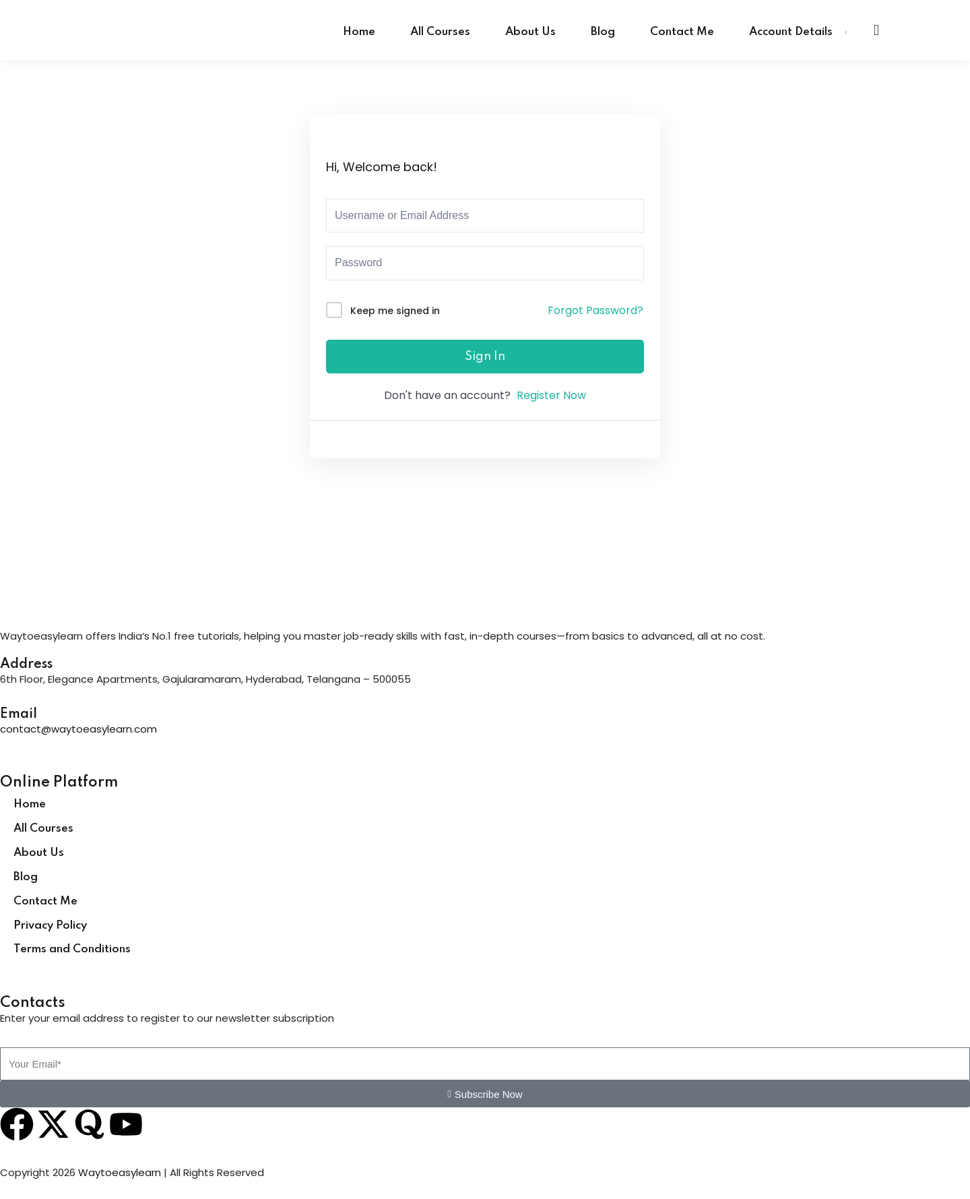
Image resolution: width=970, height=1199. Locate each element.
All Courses (440, 32)
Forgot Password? (595, 310)
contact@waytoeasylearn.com (78, 729)
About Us (530, 32)
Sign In (485, 356)
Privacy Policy (50, 925)
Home (359, 32)
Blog (603, 32)
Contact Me (682, 32)
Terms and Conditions (72, 949)
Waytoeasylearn (119, 1172)
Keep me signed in (395, 310)
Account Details (791, 32)
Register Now (551, 395)
